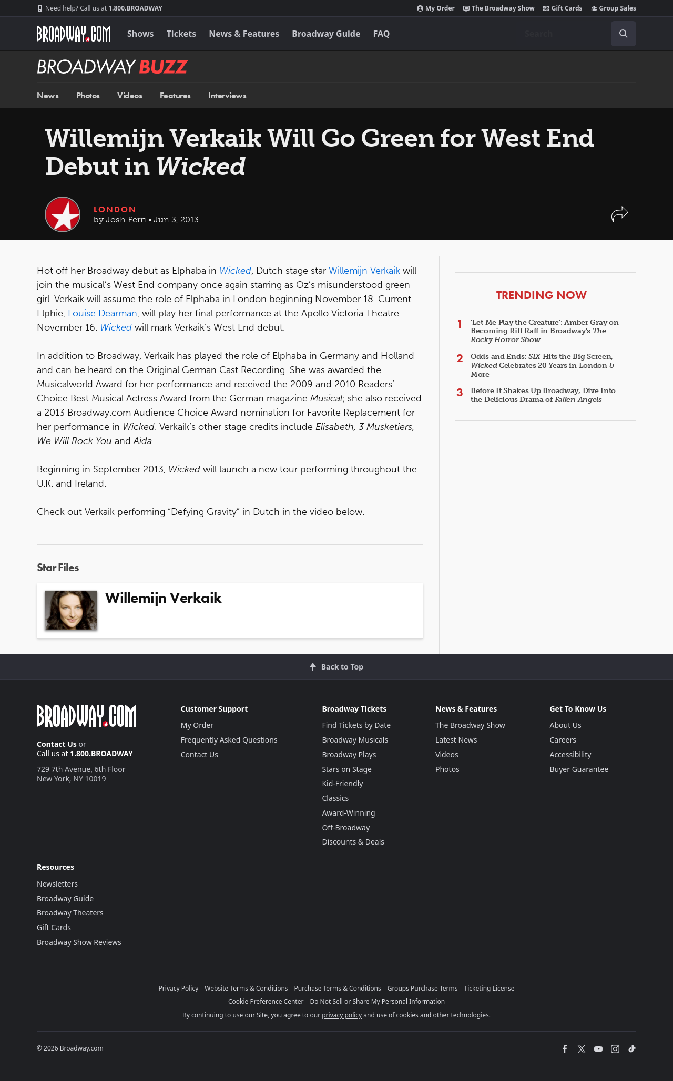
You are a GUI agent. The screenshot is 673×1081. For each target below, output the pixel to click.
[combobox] (576, 33)
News (47, 95)
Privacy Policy (179, 988)
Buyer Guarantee (578, 769)
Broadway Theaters (70, 913)
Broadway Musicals (355, 740)
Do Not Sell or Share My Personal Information (377, 1001)
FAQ (381, 33)
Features (175, 95)
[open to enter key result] (623, 33)
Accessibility (570, 754)
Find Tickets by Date (356, 725)
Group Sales (613, 8)
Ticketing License (489, 988)
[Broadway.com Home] (73, 34)
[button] (619, 219)
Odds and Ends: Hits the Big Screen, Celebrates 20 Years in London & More (542, 365)
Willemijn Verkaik (364, 270)
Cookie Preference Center (266, 1001)
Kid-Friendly (342, 783)
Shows (140, 33)
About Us (565, 725)
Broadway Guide (326, 33)
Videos (129, 95)
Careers (562, 740)
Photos (88, 95)
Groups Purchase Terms (423, 988)
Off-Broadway (346, 827)
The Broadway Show (499, 8)
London (115, 209)
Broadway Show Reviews (79, 942)
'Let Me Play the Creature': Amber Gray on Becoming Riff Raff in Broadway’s (545, 331)
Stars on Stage (347, 769)
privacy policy (342, 1015)
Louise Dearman (102, 313)
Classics (335, 798)
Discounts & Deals (353, 842)
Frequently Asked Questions (229, 740)
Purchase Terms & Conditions (337, 988)
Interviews (227, 95)
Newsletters (57, 884)
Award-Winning (348, 813)
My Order (436, 8)
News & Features (244, 33)
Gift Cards (563, 8)
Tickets (182, 33)
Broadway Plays (349, 754)
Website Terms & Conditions (246, 988)
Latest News (456, 740)
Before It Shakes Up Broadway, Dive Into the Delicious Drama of (543, 395)
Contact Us (57, 744)
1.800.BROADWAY (99, 8)
